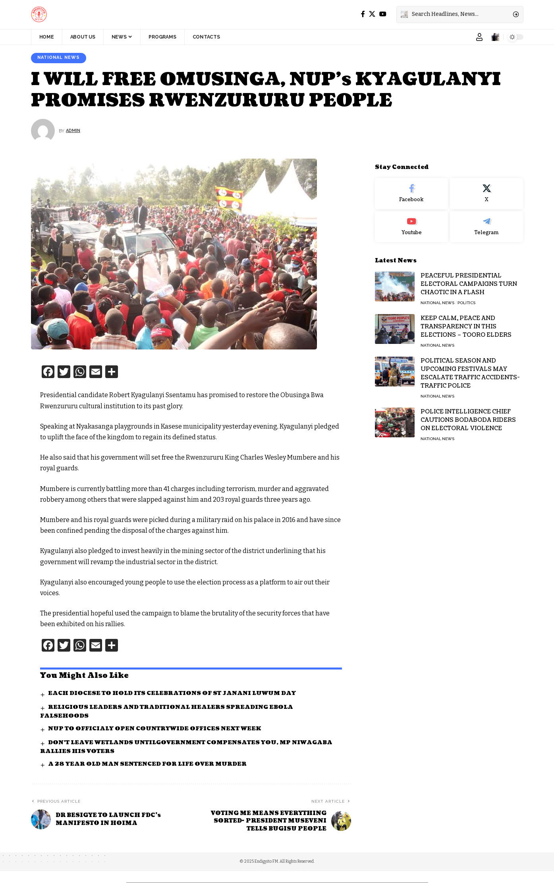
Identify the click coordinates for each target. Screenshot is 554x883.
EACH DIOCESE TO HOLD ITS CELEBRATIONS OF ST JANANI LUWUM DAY (173, 694)
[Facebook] (363, 14)
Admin (73, 131)
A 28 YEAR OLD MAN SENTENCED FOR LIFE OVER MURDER (149, 765)
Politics (466, 297)
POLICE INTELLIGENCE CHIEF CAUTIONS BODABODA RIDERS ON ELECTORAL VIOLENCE (468, 414)
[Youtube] (411, 221)
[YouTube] (382, 14)
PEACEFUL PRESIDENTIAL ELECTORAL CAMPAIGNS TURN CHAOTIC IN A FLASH (469, 278)
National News (60, 58)
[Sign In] (479, 37)
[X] (372, 14)
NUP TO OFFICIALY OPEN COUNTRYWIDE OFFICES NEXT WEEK (157, 729)
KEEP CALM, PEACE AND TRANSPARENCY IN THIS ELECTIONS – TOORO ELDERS (466, 321)
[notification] (495, 37)
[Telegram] (486, 221)
